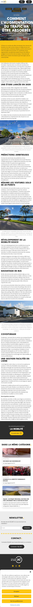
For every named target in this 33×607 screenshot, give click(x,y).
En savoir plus (15, 433)
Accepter (16, 591)
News (24, 9)
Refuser (16, 596)
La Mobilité (17, 9)
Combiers (8, 9)
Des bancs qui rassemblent (12, 461)
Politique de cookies (15, 605)
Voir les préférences (16, 601)
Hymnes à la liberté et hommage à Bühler (14, 480)
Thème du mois (16, 11)
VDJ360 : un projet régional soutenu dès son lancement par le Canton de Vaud (16, 499)
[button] (30, 572)
